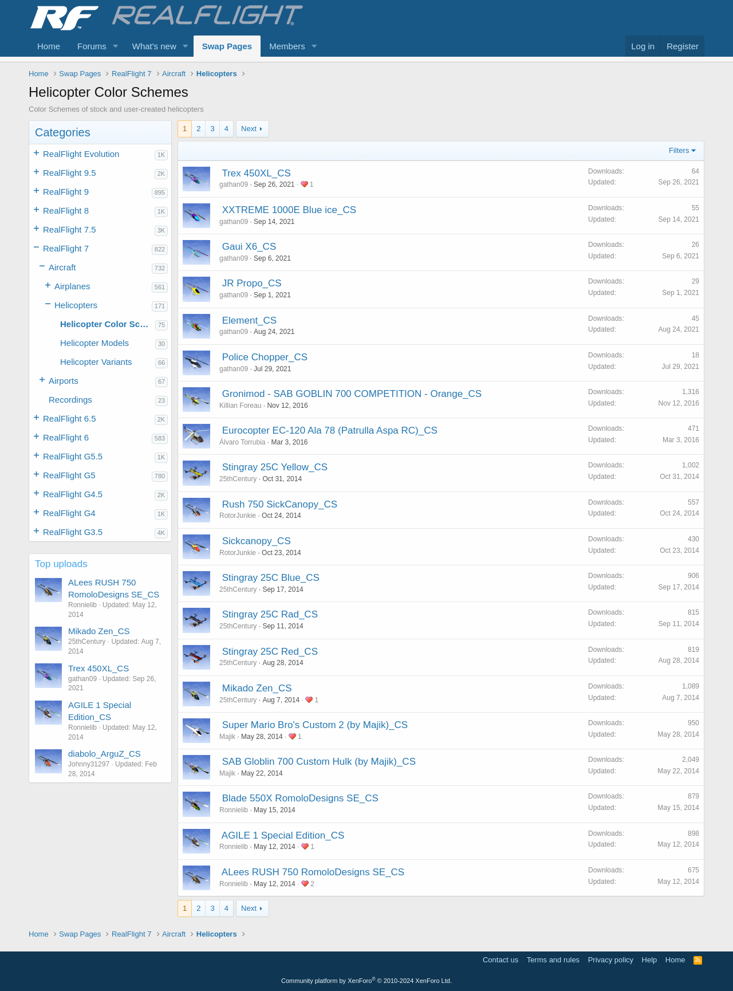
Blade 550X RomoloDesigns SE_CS (300, 798)
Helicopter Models (94, 343)
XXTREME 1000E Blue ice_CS (289, 210)
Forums (92, 46)
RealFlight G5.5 (73, 456)
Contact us (500, 959)
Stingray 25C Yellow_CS (275, 467)
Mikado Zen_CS (99, 631)
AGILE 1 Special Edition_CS (283, 835)
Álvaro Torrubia (242, 442)
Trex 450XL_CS (98, 668)
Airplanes (72, 286)
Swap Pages (227, 46)
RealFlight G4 (69, 513)
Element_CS (249, 320)
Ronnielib (233, 810)
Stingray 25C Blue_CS (271, 577)
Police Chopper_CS (265, 357)
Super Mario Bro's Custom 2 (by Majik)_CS (315, 724)
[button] (116, 46)
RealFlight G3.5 (73, 532)
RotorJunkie (237, 516)
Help (649, 959)
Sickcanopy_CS (256, 541)
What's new (154, 46)
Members (287, 46)
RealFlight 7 (66, 248)
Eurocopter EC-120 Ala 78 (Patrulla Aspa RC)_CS (330, 430)
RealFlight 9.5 (69, 173)
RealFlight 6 (66, 437)
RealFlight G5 (69, 475)
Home (48, 46)
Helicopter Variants (96, 362)
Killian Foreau (240, 406)
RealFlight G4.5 (73, 494)
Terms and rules (553, 959)
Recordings (70, 399)
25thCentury (238, 479)
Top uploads (61, 564)
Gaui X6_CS (249, 246)
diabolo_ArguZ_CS (104, 753)
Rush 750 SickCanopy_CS (279, 504)
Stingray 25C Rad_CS (270, 614)
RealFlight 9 (66, 191)
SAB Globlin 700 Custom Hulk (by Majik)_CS (319, 761)
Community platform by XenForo (366, 980)
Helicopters (75, 305)
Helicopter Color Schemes (107, 324)
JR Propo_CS (252, 283)
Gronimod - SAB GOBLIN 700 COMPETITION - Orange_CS (352, 393)
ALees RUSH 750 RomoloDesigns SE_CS (313, 872)
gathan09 (233, 184)
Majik (227, 737)
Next (249, 128)
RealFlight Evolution (81, 154)
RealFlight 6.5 (69, 418)
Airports (63, 381)
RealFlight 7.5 (69, 229)
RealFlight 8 (66, 210)
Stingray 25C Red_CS (270, 651)
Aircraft (62, 267)
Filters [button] (679, 150)
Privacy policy (610, 959)
